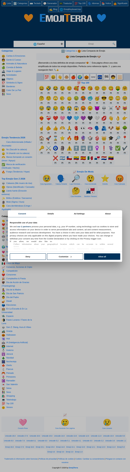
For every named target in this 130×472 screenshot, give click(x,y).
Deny (28, 257)
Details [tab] (51, 214)
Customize (65, 257)
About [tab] (108, 214)
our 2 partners (24, 226)
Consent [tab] (22, 214)
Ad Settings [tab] (79, 214)
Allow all (102, 257)
